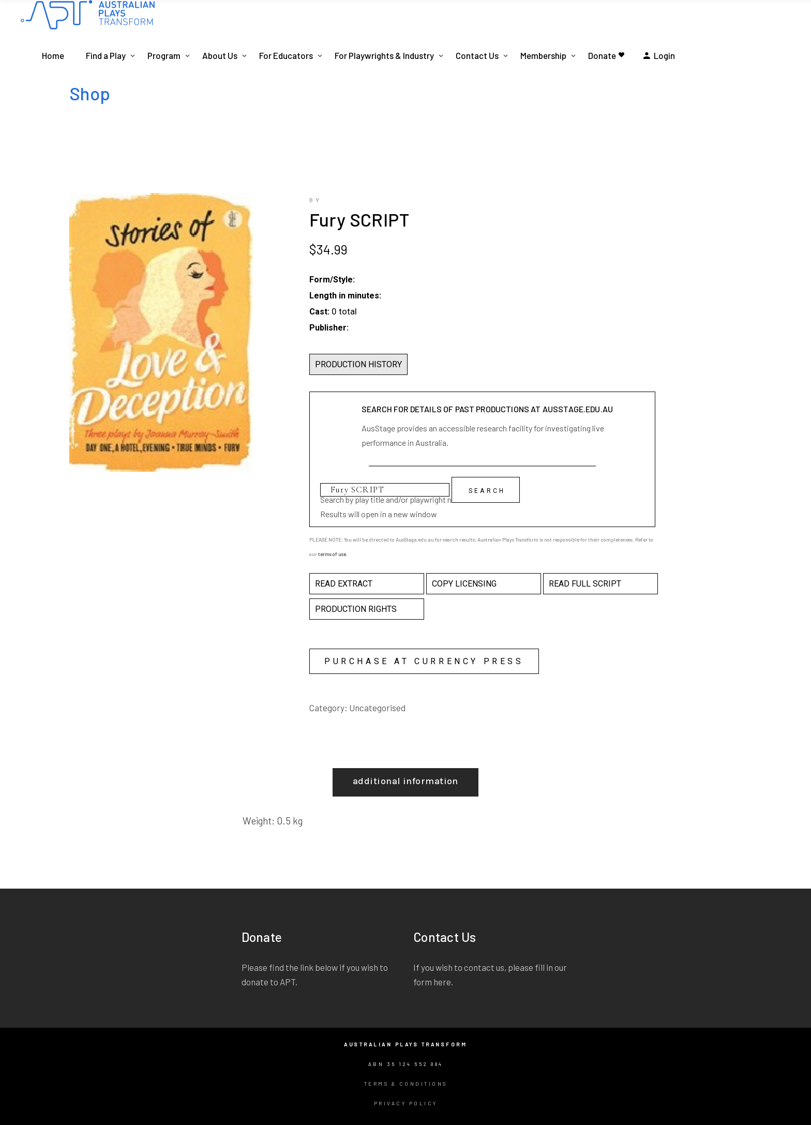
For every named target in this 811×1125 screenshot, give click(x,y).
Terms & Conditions (405, 1084)
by (315, 201)
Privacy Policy (406, 1103)
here (442, 982)
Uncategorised (377, 707)
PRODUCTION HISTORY (358, 364)
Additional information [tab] (405, 781)
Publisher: (329, 328)
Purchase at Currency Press (424, 661)
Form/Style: (332, 279)
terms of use (332, 554)
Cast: (319, 312)
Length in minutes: (345, 296)
